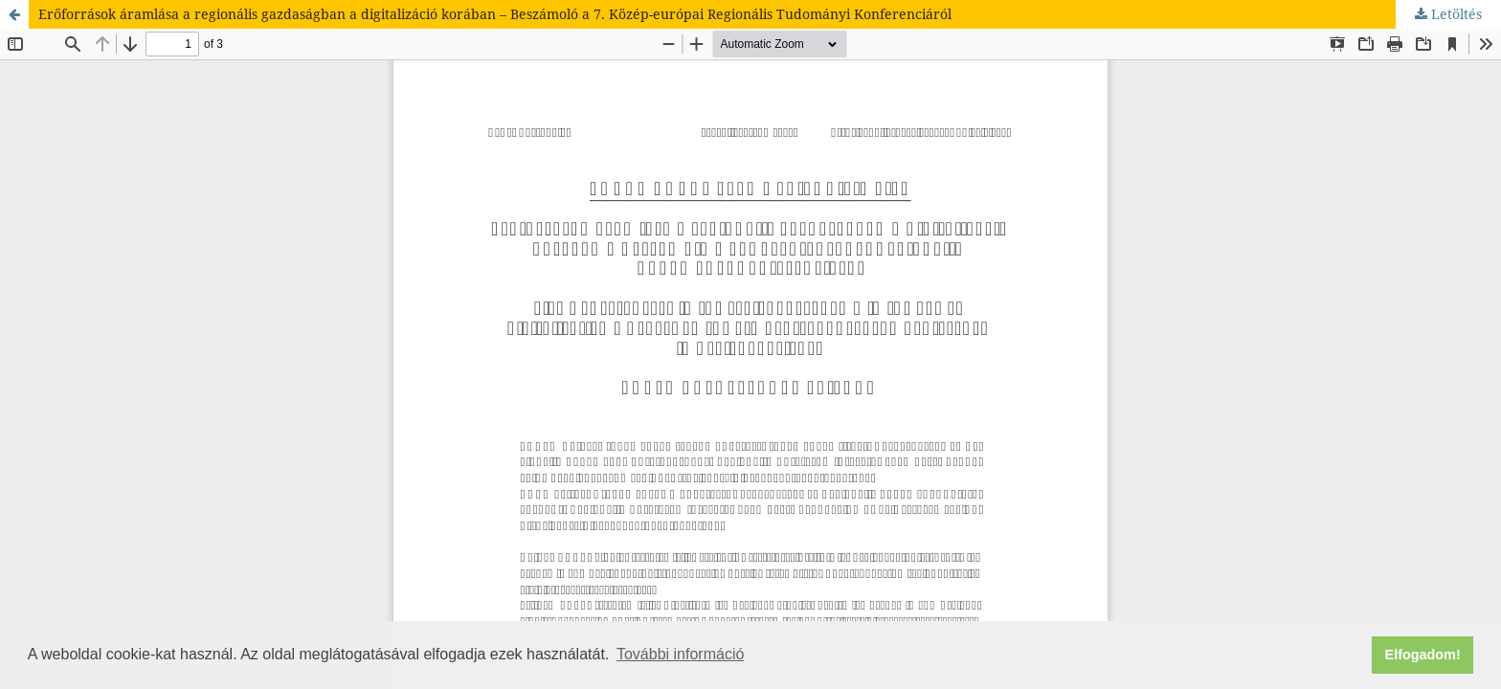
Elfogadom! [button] (1423, 654)
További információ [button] (680, 654)
